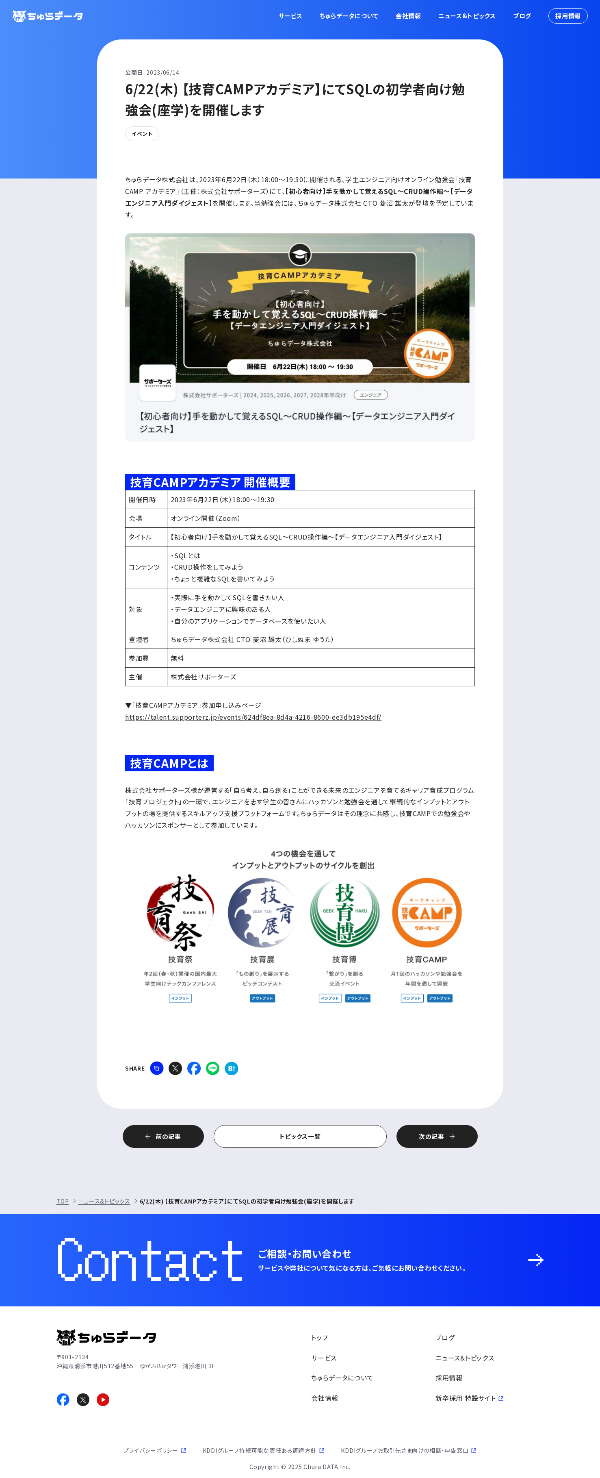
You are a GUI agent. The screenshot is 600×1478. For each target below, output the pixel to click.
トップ (319, 1337)
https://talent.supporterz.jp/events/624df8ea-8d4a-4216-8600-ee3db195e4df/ (253, 717)
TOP (62, 1201)
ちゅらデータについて (349, 15)
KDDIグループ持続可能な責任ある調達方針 (260, 1450)
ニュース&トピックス (467, 15)
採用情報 (568, 15)
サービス (290, 15)
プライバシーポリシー (150, 1450)
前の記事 (168, 1136)
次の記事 (431, 1136)
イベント (142, 133)
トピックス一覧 (300, 1136)
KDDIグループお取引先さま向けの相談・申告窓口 (404, 1450)
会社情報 (408, 15)
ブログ (522, 15)
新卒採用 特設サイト (465, 1398)
